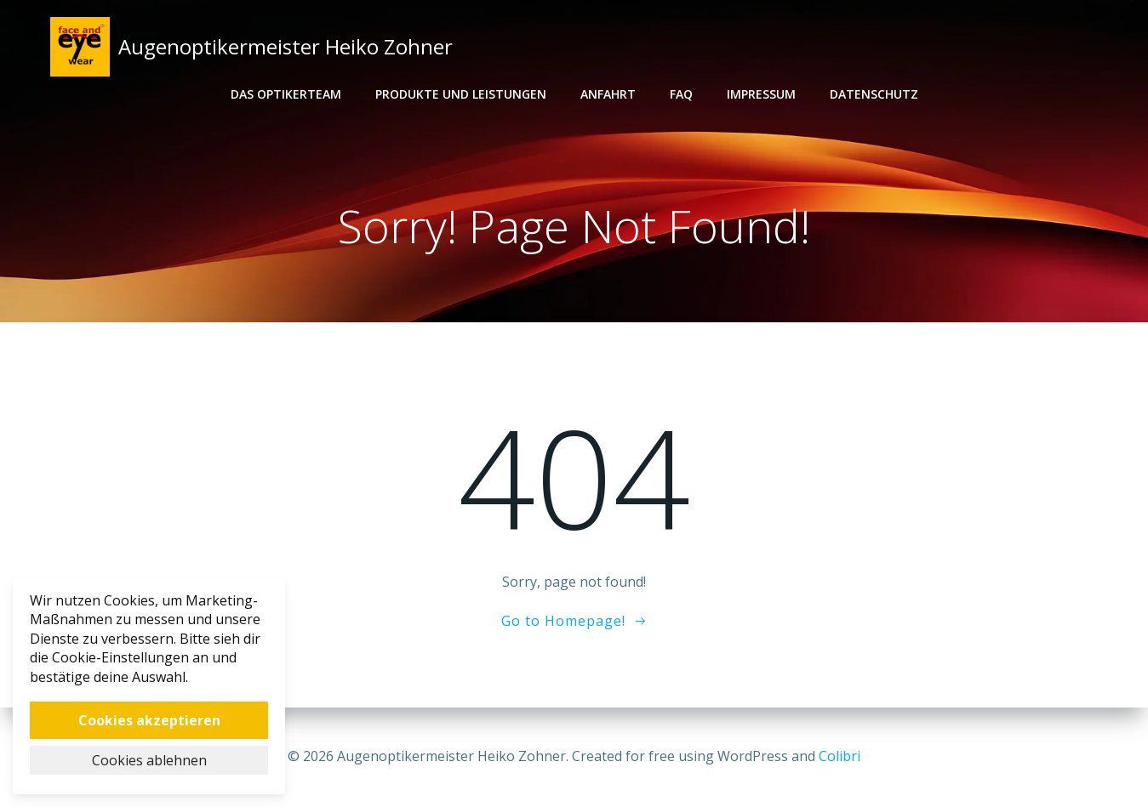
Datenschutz (874, 94)
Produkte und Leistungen (460, 94)
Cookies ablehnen (149, 760)
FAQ (681, 94)
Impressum (761, 94)
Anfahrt (608, 94)
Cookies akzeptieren (149, 720)
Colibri (839, 756)
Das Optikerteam (286, 94)
